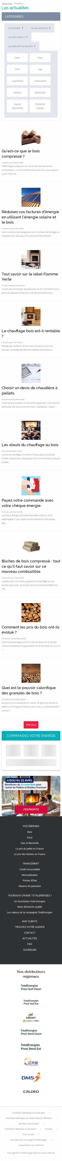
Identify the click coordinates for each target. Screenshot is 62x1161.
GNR (17, 69)
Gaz (40, 69)
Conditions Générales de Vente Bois (28, 1112)
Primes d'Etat (30, 880)
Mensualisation (30, 875)
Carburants (40, 80)
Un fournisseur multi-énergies (29, 901)
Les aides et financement (21, 46)
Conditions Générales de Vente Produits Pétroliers (29, 1118)
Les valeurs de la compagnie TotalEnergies (29, 912)
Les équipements (40, 27)
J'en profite (31, 809)
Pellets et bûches (40, 106)
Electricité (40, 92)
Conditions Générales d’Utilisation (20, 1128)
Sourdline (29, 950)
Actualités (29, 938)
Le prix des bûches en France (29, 854)
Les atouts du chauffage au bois (30, 445)
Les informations (17, 37)
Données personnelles (28, 1123)
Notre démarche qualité (29, 906)
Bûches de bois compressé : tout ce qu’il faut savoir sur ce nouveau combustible (31, 566)
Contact (30, 933)
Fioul (40, 57)
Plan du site (28, 1134)
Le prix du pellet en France (30, 848)
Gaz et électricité (17, 106)
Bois (17, 57)
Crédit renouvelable (29, 869)
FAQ (29, 944)
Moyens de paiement (30, 886)
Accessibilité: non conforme (31, 1145)
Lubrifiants (17, 80)
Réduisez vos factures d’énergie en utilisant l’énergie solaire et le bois (30, 217)
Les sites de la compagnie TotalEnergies (28, 1139)
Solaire (17, 92)
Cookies (48, 1128)
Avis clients (29, 921)
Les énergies (16, 27)
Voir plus (31, 724)
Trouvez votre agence (30, 927)
